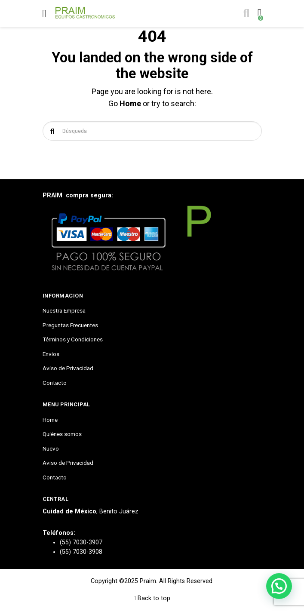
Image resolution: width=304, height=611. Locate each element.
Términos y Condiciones (73, 339)
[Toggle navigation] (44, 13)
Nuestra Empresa (64, 310)
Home (130, 103)
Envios (51, 353)
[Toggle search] (245, 14)
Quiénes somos (62, 433)
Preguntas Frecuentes (70, 325)
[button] (279, 586)
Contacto (55, 382)
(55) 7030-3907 (81, 542)
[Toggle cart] (258, 14)
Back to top (152, 598)
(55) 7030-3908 (81, 552)
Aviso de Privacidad (68, 368)
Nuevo (51, 448)
